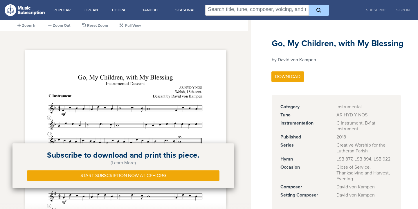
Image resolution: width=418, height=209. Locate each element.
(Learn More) (123, 163)
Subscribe (376, 10)
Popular (62, 10)
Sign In (403, 10)
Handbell (151, 10)
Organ (91, 10)
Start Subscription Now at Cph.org (123, 176)
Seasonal (185, 10)
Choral (119, 10)
